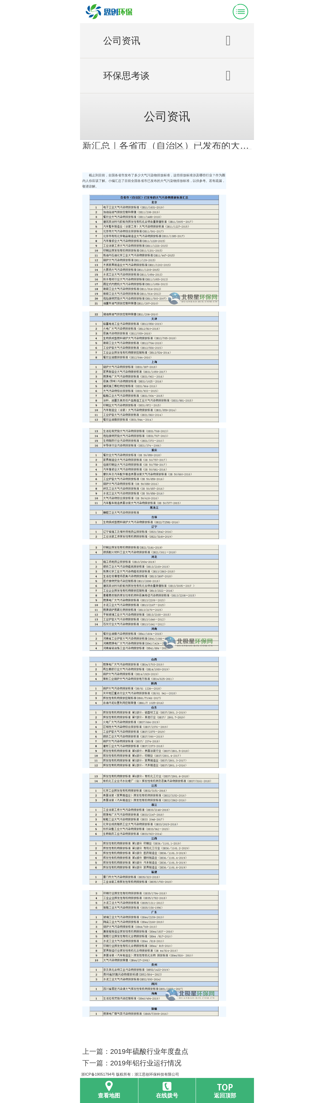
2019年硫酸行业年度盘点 (149, 1051)
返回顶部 (225, 1095)
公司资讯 (167, 40)
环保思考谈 (167, 75)
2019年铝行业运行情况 (145, 1063)
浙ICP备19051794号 (98, 1074)
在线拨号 (167, 1095)
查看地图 (109, 1095)
